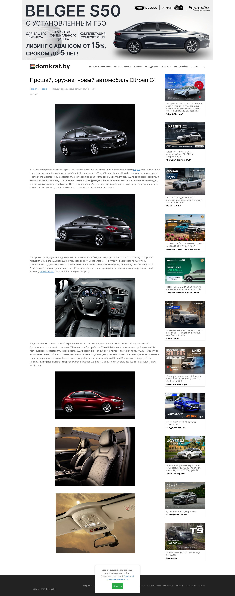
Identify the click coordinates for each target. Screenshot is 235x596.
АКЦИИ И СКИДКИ (122, 66)
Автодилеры (152, 66)
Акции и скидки (154, 585)
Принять (117, 586)
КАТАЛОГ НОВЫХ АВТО (100, 66)
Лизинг (138, 66)
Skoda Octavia (47, 271)
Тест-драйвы (181, 66)
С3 (138, 169)
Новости (166, 66)
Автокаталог (140, 585)
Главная (33, 89)
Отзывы (195, 66)
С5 (134, 169)
